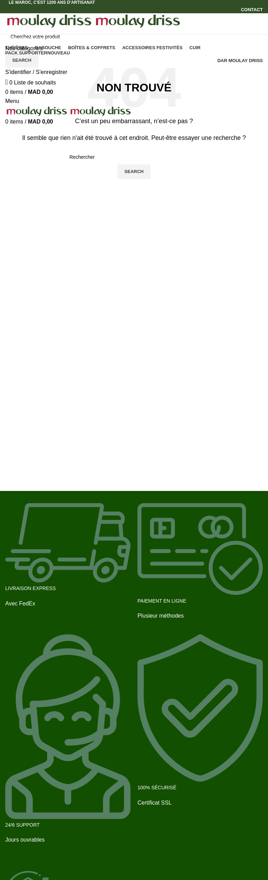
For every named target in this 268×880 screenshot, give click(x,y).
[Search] (134, 36)
